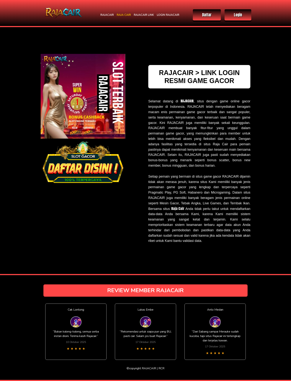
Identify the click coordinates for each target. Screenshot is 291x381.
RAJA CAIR (124, 15)
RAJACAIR (107, 15)
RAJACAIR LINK (144, 15)
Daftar (207, 15)
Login (238, 15)
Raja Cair (177, 208)
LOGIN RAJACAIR (168, 15)
